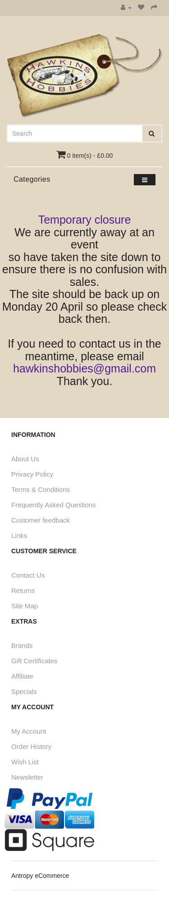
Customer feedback (40, 520)
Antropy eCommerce (40, 875)
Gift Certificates (34, 661)
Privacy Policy (32, 474)
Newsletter (27, 777)
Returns (23, 590)
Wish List (25, 762)
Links (19, 535)
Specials (24, 691)
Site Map (24, 606)
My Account (28, 731)
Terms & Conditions (40, 489)
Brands (22, 645)
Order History (31, 746)
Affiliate (22, 676)
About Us (25, 459)
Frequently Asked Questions (53, 505)
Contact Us (28, 575)
